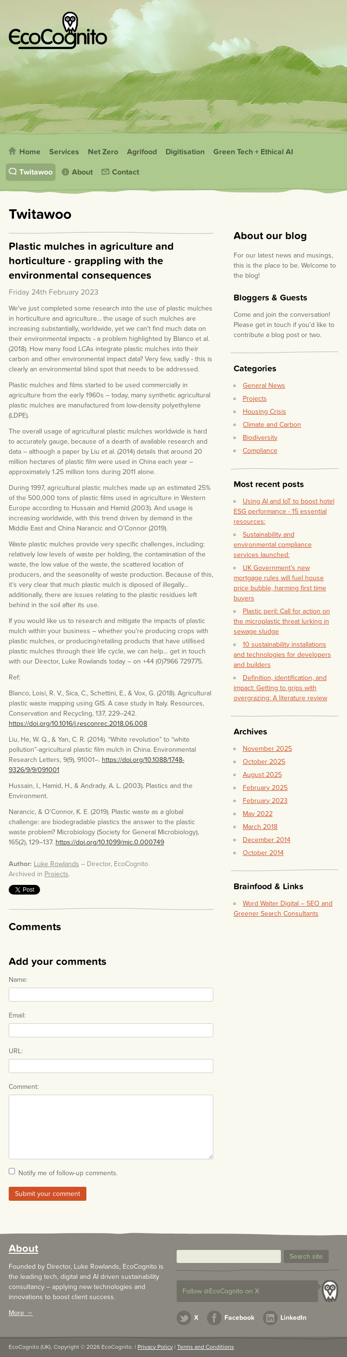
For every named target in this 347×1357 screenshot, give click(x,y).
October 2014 (263, 853)
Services (64, 152)
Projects (56, 874)
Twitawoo (36, 172)
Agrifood (142, 152)
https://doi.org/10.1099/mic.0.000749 (110, 842)
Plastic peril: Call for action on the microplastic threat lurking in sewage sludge (282, 621)
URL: (16, 1051)
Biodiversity (260, 438)
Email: (17, 1015)
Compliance (260, 451)
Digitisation (185, 152)
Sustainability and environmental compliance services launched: (273, 544)
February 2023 (265, 801)
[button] (306, 1256)
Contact (125, 172)
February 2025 (265, 788)
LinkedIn (293, 1318)
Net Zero (103, 152)
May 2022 (258, 814)
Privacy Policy (155, 1346)
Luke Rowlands (56, 864)
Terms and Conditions (205, 1346)
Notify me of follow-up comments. (68, 1173)
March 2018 (260, 827)
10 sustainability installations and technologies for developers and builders (282, 654)
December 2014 (267, 840)
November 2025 (267, 749)
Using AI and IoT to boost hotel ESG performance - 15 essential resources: (284, 511)
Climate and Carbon (272, 425)
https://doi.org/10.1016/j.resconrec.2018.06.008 (78, 723)
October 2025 (264, 762)
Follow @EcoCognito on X (220, 1291)
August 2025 (262, 775)
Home (30, 152)
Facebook (239, 1318)
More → (21, 1313)
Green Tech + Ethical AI (253, 152)
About (82, 172)
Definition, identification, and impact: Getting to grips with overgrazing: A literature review (280, 688)
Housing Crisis (264, 411)
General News (264, 385)
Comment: (24, 1087)
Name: (18, 980)
